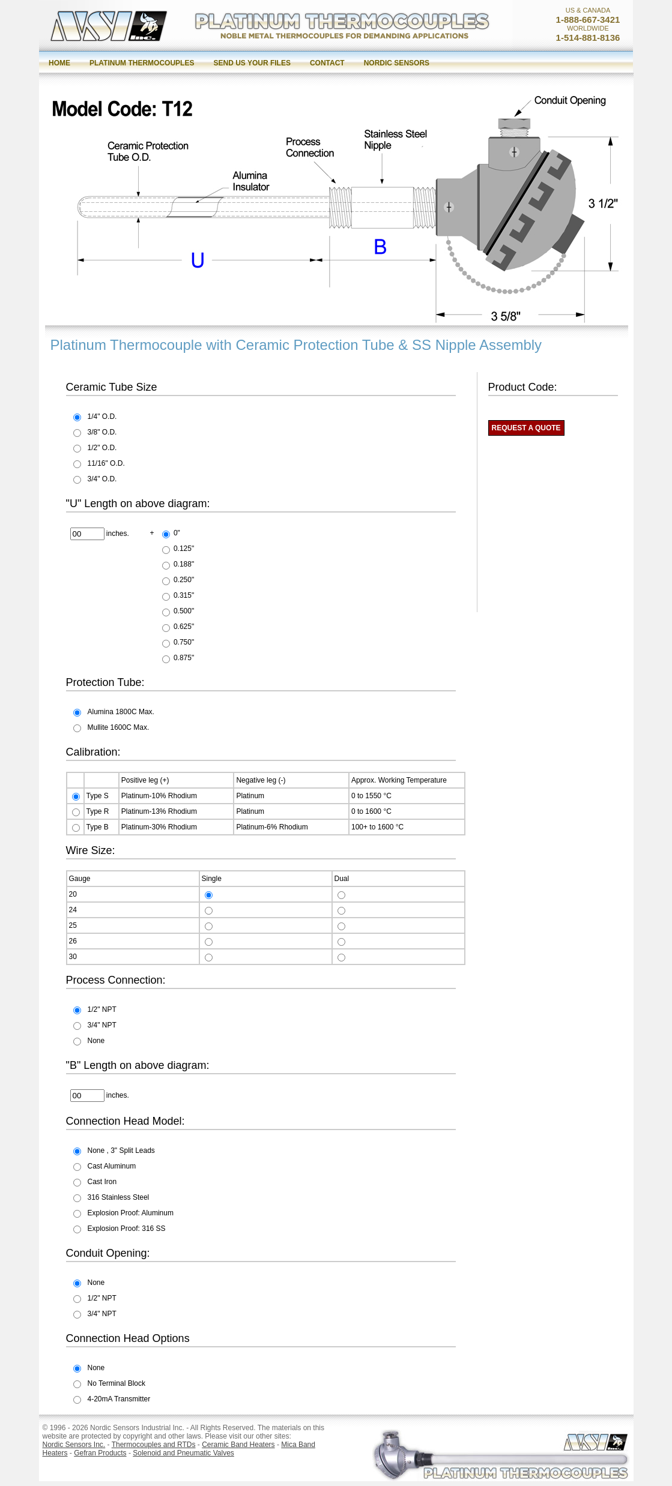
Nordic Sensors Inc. (74, 1444)
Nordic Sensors (396, 63)
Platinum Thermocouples (141, 63)
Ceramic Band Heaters (238, 1444)
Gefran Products (100, 1453)
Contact (327, 63)
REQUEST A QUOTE (526, 428)
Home (59, 63)
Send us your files (251, 63)
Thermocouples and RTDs (154, 1444)
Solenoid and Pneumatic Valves (183, 1453)
